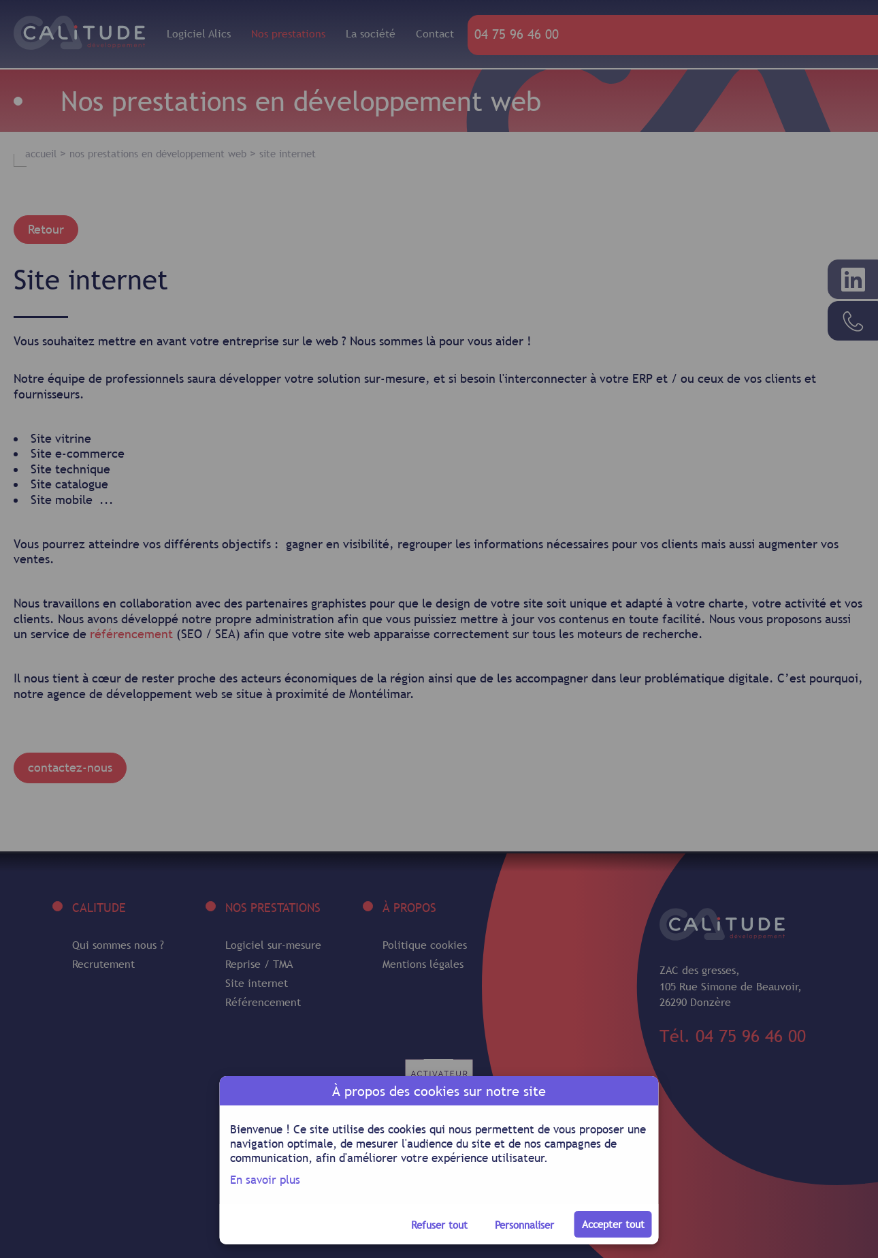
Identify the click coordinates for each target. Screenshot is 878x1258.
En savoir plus (265, 1179)
